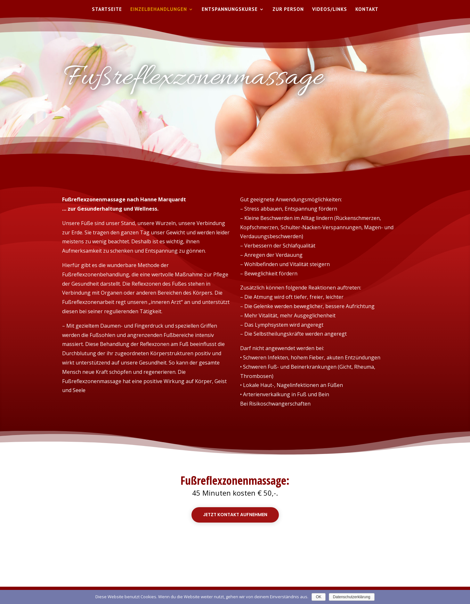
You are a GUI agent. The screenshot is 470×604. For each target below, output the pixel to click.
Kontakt (366, 9)
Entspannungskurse (230, 9)
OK (318, 597)
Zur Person (288, 9)
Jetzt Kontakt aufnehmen (235, 514)
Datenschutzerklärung (351, 597)
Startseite (107, 9)
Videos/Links (329, 9)
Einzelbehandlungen (158, 9)
